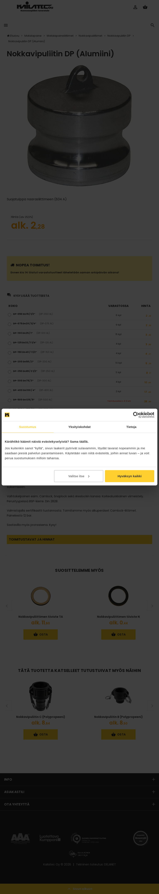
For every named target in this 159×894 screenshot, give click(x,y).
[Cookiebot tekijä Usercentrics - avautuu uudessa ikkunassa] (136, 415)
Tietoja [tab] (131, 427)
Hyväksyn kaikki (130, 476)
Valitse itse (78, 476)
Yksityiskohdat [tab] (79, 427)
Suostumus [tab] (27, 427)
